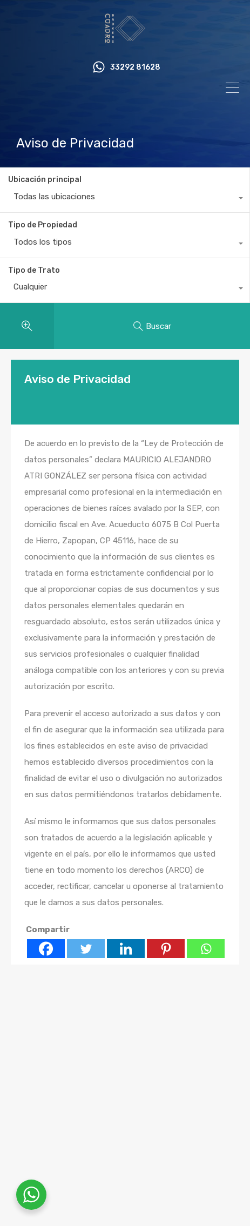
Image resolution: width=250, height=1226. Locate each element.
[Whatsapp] (206, 948)
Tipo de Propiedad (42, 225)
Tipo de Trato (34, 270)
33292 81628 (135, 67)
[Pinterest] (166, 948)
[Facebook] (46, 948)
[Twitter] (86, 948)
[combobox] (124, 199)
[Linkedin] (126, 948)
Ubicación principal (45, 179)
